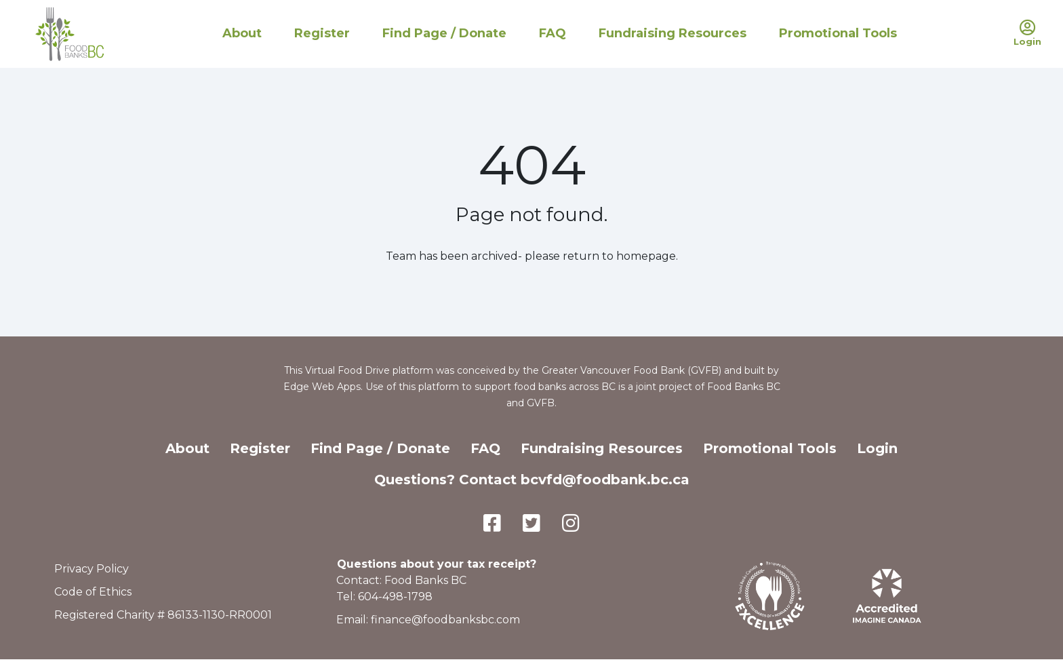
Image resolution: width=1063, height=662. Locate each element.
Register (322, 33)
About (242, 33)
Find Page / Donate (444, 33)
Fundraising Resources (672, 33)
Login (877, 448)
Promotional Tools (838, 33)
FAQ (552, 33)
